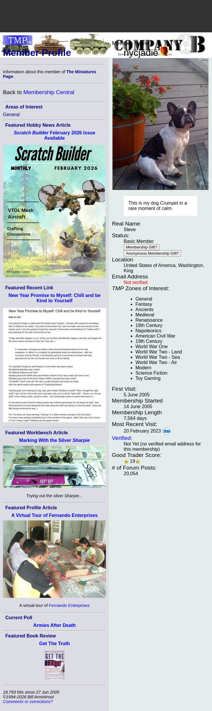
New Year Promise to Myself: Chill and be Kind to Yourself (55, 298)
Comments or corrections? (28, 701)
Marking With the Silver (54, 440)
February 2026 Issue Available (54, 135)
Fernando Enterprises (69, 605)
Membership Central (48, 92)
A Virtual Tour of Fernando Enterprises (54, 515)
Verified (121, 438)
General (11, 114)
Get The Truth (54, 643)
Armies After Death (54, 625)
